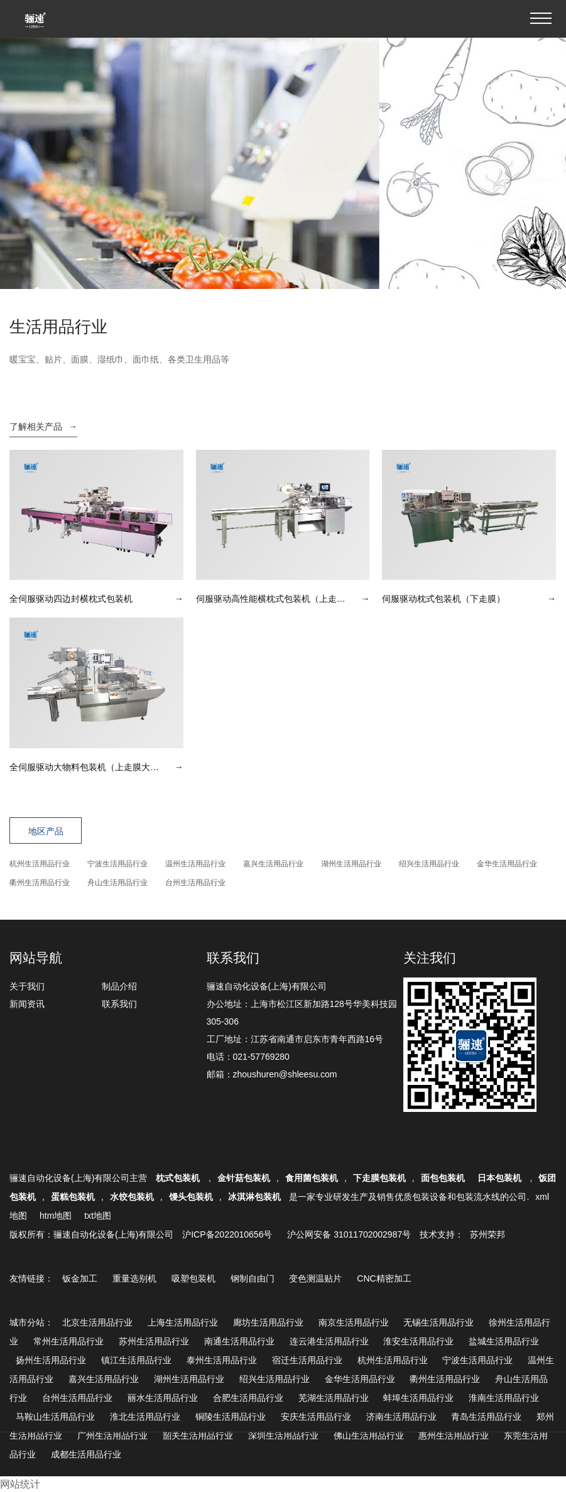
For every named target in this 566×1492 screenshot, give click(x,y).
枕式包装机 (179, 1178)
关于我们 (27, 986)
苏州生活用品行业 (154, 1341)
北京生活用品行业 (97, 1322)
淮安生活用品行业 (418, 1341)
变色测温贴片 (315, 1278)
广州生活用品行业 (112, 1435)
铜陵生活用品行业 (230, 1417)
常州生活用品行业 (68, 1341)
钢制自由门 (253, 1278)
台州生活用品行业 (195, 882)
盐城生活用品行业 (504, 1341)
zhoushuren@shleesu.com (285, 1074)
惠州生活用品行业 (453, 1435)
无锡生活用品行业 (438, 1322)
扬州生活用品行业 (51, 1360)
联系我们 (119, 1004)
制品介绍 (119, 986)
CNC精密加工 (384, 1278)
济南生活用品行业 (401, 1417)
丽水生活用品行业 (163, 1398)
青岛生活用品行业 (486, 1417)
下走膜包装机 (379, 1178)
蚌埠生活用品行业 (418, 1398)
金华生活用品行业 (507, 863)
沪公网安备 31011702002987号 (349, 1234)
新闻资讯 (27, 1004)
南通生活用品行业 (239, 1341)
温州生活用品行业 (195, 863)
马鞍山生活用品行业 (55, 1417)
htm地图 (56, 1216)
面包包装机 (443, 1178)
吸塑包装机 (193, 1278)
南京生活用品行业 (353, 1322)
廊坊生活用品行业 (268, 1322)
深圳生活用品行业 (283, 1435)
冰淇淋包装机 (254, 1197)
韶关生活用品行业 (198, 1435)
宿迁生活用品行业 (307, 1360)
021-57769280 (261, 1057)
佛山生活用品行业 (369, 1435)
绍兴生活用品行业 (429, 863)
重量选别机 (134, 1278)
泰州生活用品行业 (222, 1360)
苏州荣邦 (487, 1234)
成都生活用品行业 (86, 1454)
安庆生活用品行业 (316, 1417)
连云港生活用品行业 (329, 1341)
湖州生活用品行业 (351, 863)
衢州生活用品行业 (39, 882)
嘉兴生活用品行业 (273, 863)
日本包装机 (500, 1178)
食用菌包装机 (311, 1178)
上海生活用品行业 (183, 1322)
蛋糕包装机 (73, 1197)
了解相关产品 (43, 427)
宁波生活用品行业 (117, 863)
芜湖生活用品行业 (333, 1398)
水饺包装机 (132, 1197)
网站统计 (20, 1484)
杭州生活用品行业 (39, 863)
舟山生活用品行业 (117, 882)
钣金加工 (79, 1278)
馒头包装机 (191, 1197)
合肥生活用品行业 (248, 1398)
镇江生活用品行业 (136, 1360)
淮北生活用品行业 (145, 1417)
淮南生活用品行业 (504, 1398)
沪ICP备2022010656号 (227, 1234)
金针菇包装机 (243, 1178)
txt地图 (97, 1216)
